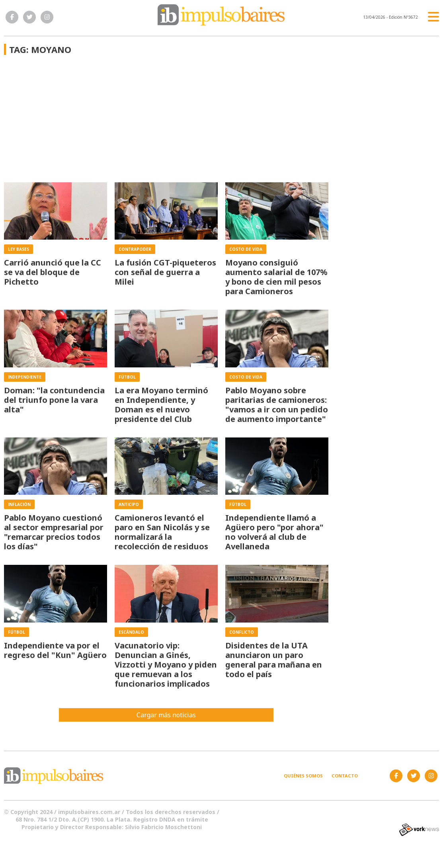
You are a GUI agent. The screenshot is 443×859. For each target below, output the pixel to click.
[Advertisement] (166, 122)
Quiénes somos (303, 776)
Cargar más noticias (166, 715)
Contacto (345, 776)
